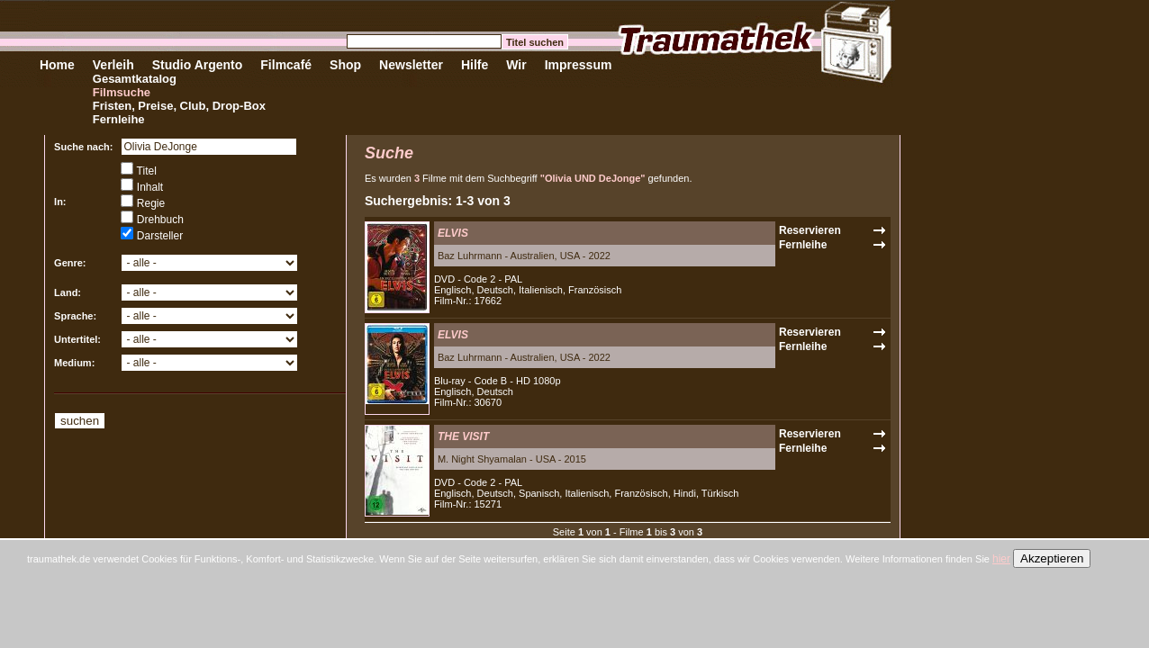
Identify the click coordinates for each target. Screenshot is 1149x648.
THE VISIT (463, 436)
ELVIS (453, 233)
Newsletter (411, 65)
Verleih (113, 65)
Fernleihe (119, 119)
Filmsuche (121, 92)
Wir (516, 65)
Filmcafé (286, 65)
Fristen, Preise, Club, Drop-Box (179, 105)
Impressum (578, 65)
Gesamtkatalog (134, 79)
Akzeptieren (1051, 558)
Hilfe (474, 65)
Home (57, 65)
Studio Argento (197, 65)
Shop (345, 65)
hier (1001, 559)
